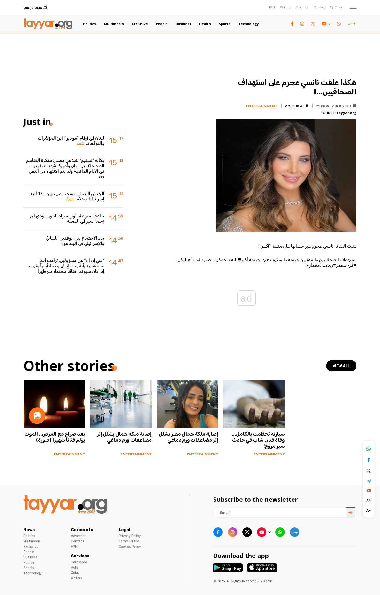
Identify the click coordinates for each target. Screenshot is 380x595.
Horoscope (79, 562)
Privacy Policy (130, 536)
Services (80, 555)
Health (205, 24)
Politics (89, 24)
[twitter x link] (312, 24)
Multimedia (114, 24)
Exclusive (140, 24)
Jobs (75, 573)
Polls (74, 567)
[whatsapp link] (339, 24)
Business (183, 24)
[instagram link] (302, 24)
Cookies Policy (130, 547)
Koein (267, 581)
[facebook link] (292, 24)
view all (341, 365)
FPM (272, 7)
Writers (285, 7)
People (162, 24)
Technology (248, 24)
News (29, 529)
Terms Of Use (129, 541)
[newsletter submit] (350, 512)
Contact (319, 7)
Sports (224, 24)
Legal (124, 529)
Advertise (302, 7)
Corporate (82, 529)
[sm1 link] (351, 24)
